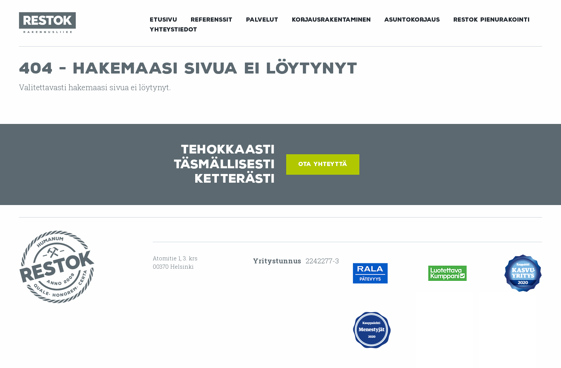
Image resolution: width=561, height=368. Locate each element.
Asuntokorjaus (412, 19)
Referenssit (211, 19)
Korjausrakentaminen (331, 19)
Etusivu (163, 19)
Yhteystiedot (173, 29)
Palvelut (262, 19)
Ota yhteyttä (322, 164)
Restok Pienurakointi (491, 19)
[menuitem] (163, 19)
